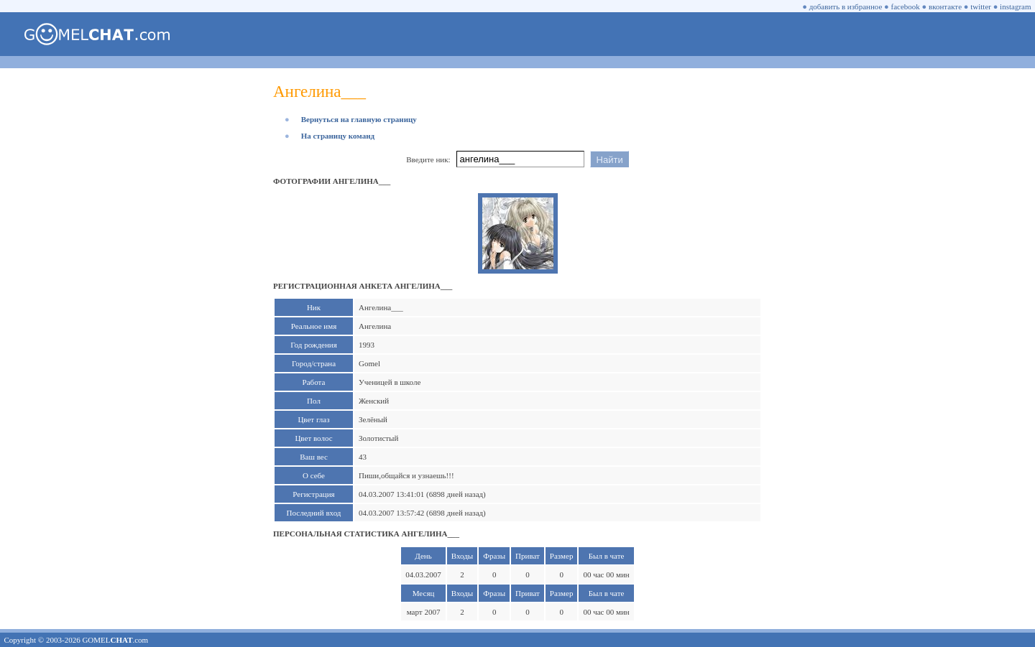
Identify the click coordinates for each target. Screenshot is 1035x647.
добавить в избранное (846, 6)
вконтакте (945, 6)
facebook (905, 6)
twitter (980, 6)
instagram (1015, 6)
